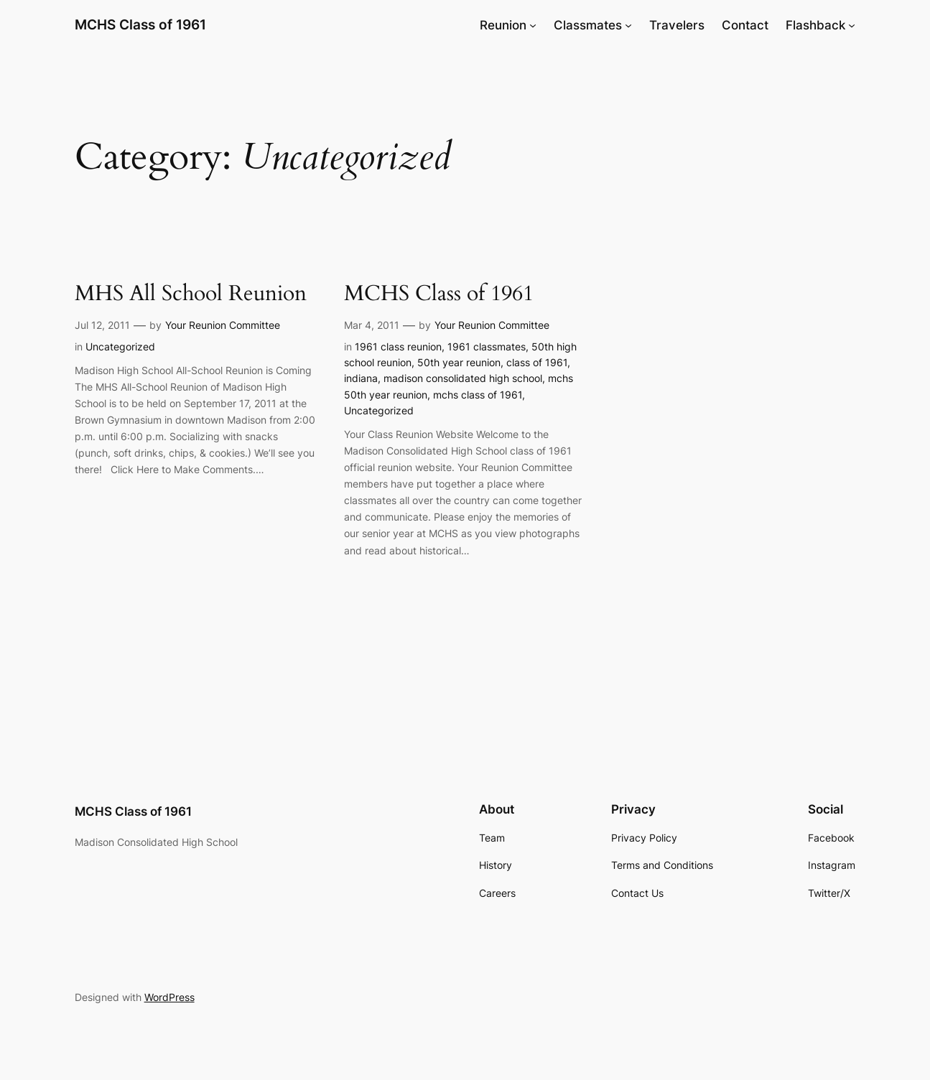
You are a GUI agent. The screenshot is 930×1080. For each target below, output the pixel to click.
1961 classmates (486, 346)
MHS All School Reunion (191, 294)
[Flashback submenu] (851, 25)
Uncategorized (120, 346)
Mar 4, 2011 (371, 325)
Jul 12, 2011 (102, 325)
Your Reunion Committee (222, 325)
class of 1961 (536, 362)
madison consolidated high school (462, 378)
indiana (361, 378)
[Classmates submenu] (628, 25)
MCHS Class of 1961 (140, 24)
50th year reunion (459, 362)
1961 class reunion (398, 346)
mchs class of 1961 (477, 394)
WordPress (169, 997)
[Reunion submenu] (532, 25)
